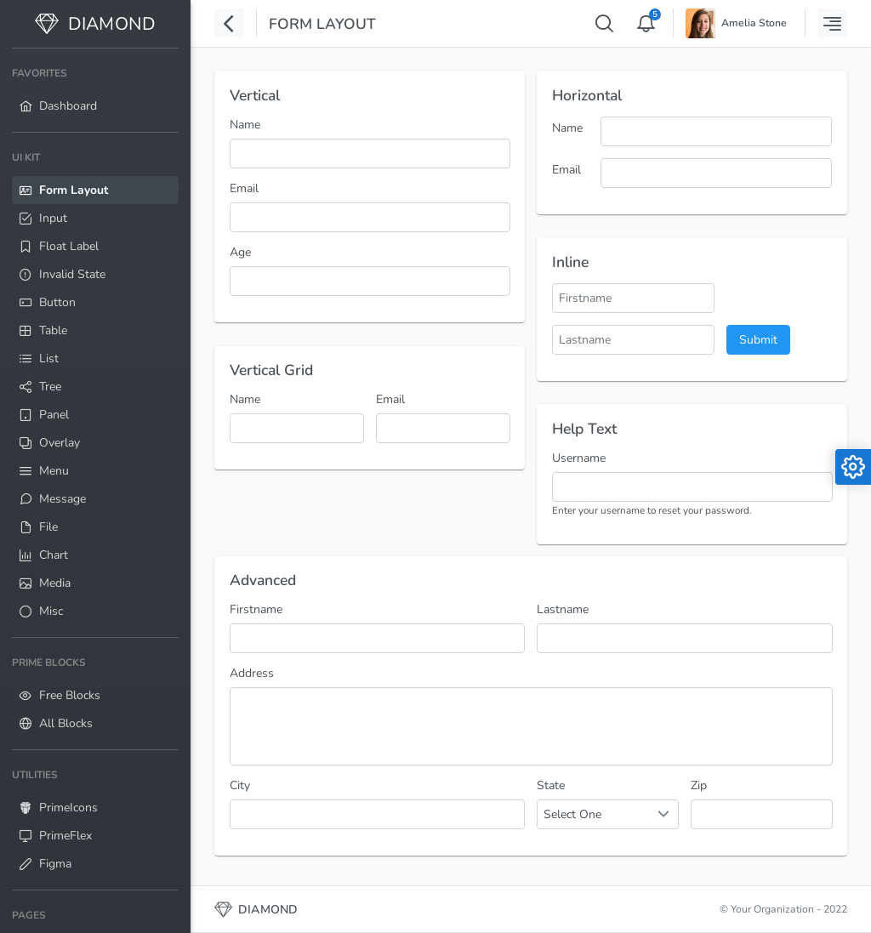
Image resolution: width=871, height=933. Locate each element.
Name (245, 125)
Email (244, 188)
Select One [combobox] (572, 814)
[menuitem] (95, 90)
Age (240, 252)
